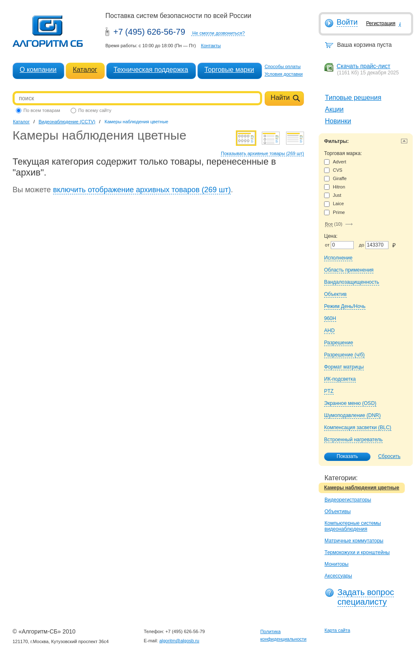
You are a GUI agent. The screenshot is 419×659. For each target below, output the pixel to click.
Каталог (85, 69)
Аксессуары (338, 576)
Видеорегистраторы (347, 500)
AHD (329, 330)
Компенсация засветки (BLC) (357, 427)
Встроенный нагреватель (353, 440)
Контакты (211, 45)
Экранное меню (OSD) (350, 403)
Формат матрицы (344, 367)
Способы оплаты (283, 66)
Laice (334, 203)
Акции (334, 109)
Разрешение (338, 343)
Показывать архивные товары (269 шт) (262, 153)
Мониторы (336, 564)
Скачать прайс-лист (363, 66)
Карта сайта (337, 630)
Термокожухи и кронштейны (357, 552)
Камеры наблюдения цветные (361, 488)
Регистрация (380, 23)
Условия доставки (284, 73)
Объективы (337, 511)
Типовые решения (353, 97)
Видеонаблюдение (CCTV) (66, 121)
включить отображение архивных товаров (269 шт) (142, 190)
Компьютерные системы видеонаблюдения (352, 526)
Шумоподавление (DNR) (352, 415)
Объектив (335, 294)
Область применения (348, 270)
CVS (333, 170)
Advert (335, 162)
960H (330, 318)
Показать (343, 457)
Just (332, 195)
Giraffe (335, 178)
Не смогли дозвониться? (218, 33)
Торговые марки (229, 69)
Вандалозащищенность (351, 282)
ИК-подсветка (340, 379)
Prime (334, 212)
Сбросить (389, 456)
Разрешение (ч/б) (344, 355)
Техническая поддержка (150, 69)
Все (329, 223)
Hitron (334, 187)
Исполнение (338, 258)
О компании (38, 69)
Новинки (338, 121)
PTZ (329, 391)
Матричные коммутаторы (353, 541)
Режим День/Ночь (344, 306)
